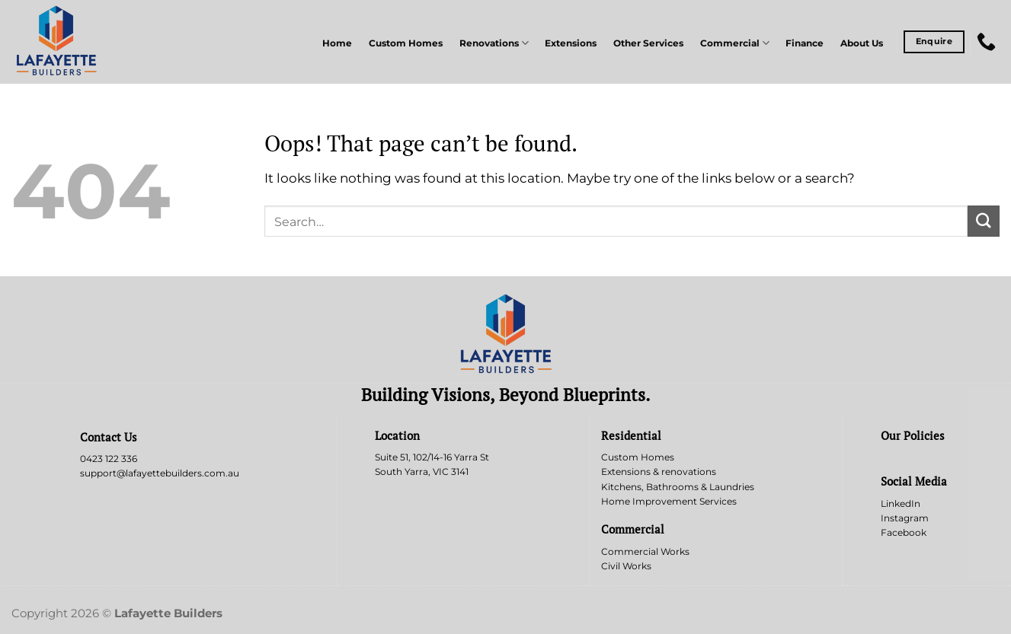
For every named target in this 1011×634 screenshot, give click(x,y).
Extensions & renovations (658, 471)
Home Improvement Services (669, 501)
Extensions (571, 43)
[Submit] (984, 221)
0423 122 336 (108, 458)
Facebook (903, 532)
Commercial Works (645, 551)
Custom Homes (406, 43)
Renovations (494, 43)
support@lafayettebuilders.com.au (159, 473)
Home (337, 43)
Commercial (734, 43)
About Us (861, 43)
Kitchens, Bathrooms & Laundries (677, 486)
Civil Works (626, 566)
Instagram (905, 518)
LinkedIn (900, 503)
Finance (804, 43)
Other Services (648, 43)
